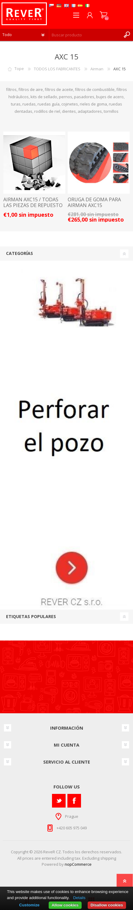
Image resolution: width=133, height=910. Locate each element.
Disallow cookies (107, 905)
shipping (108, 858)
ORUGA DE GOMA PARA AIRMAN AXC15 (94, 202)
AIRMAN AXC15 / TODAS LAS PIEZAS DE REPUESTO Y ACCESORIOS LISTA (33, 205)
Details (79, 897)
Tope (19, 69)
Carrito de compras (103, 15)
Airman (96, 69)
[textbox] (85, 35)
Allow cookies (65, 905)
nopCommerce (78, 864)
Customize (29, 905)
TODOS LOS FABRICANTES (57, 69)
